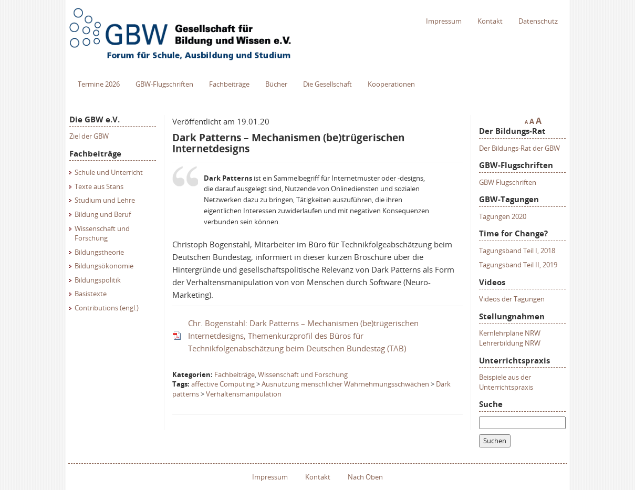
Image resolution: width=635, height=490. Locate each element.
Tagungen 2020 (502, 216)
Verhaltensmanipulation (244, 394)
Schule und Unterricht (109, 172)
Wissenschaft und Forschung (102, 233)
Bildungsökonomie (104, 265)
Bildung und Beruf (103, 214)
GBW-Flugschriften (164, 84)
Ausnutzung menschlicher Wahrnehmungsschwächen (345, 384)
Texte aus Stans (99, 186)
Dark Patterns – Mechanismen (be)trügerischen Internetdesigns (288, 143)
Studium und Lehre (105, 200)
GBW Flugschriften (507, 182)
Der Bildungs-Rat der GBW (519, 148)
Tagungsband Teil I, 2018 (517, 250)
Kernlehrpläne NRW (509, 333)
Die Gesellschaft (327, 84)
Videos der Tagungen (512, 299)
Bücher (276, 84)
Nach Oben (365, 477)
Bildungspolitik (98, 280)
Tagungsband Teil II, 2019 (518, 264)
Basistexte (91, 293)
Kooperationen (391, 84)
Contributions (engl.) (107, 307)
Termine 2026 (99, 84)
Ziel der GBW (89, 136)
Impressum (444, 21)
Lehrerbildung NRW (509, 343)
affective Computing (223, 384)
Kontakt (490, 21)
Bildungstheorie (99, 252)
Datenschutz (538, 21)
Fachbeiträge (229, 84)
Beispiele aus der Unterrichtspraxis (506, 382)
